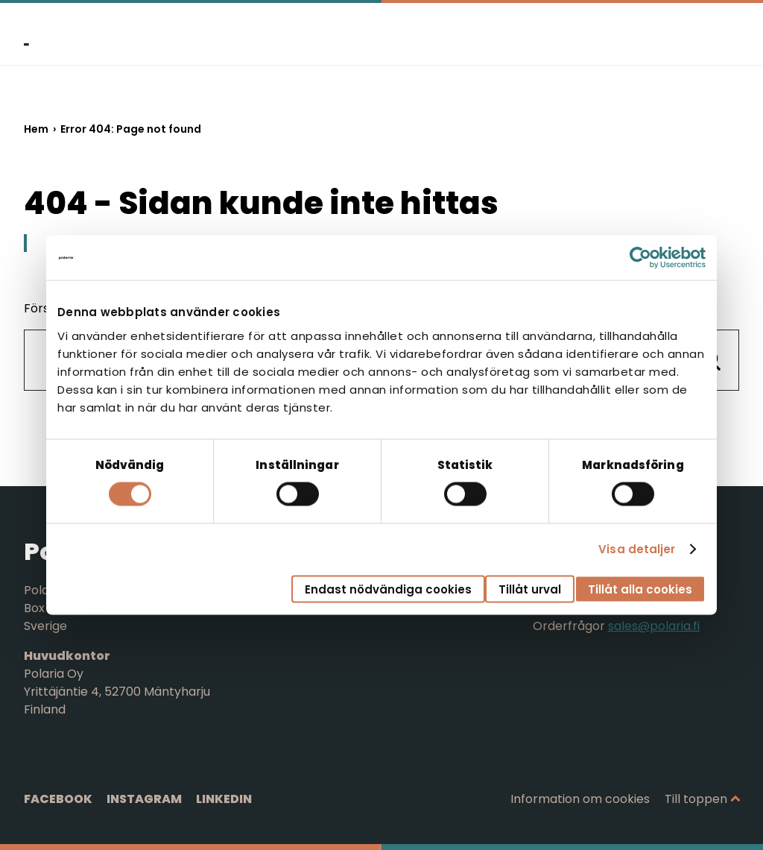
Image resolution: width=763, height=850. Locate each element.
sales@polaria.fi (654, 626)
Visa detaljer (636, 549)
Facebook (58, 799)
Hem (36, 129)
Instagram (144, 799)
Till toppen (696, 799)
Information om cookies (580, 799)
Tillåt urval (529, 588)
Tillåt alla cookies (640, 588)
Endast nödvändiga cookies (388, 588)
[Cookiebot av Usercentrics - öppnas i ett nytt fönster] (640, 258)
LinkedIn (224, 799)
